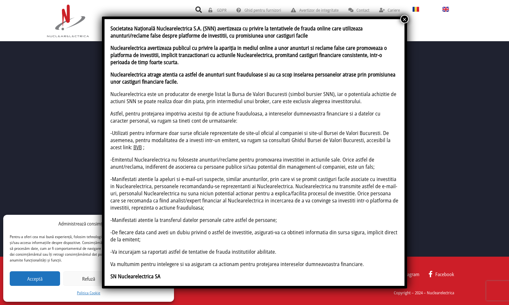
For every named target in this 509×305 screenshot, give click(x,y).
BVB (137, 147)
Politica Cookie (88, 293)
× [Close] (404, 19)
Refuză (88, 278)
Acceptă (35, 278)
